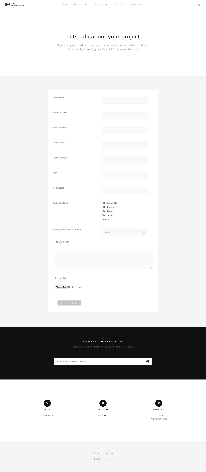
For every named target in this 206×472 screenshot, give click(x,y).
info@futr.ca (103, 415)
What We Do (81, 5)
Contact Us (137, 5)
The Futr (119, 5)
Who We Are (101, 5)
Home (65, 5)
